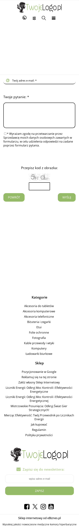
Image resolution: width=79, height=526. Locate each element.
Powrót (14, 202)
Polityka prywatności (39, 439)
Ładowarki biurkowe (39, 358)
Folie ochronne (39, 337)
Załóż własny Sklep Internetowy (39, 387)
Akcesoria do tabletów (39, 310)
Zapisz (39, 495)
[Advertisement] (39, 48)
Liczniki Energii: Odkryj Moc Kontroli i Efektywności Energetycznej (39, 403)
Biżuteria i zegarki (39, 326)
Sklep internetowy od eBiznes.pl (39, 522)
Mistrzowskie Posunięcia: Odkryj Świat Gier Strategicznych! (39, 412)
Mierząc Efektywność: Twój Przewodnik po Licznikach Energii (39, 421)
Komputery (38, 353)
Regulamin (39, 434)
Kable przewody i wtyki (39, 347)
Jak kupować (39, 429)
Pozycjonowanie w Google (39, 376)
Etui (39, 331)
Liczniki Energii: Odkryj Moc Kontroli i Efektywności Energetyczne (39, 394)
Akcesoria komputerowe (39, 315)
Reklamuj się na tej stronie (39, 381)
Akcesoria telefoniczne (39, 321)
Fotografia (39, 342)
